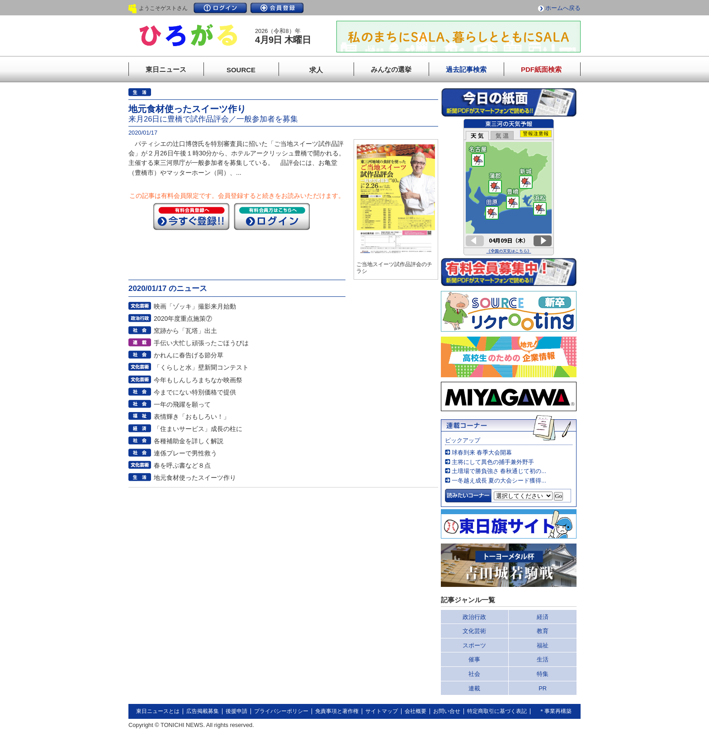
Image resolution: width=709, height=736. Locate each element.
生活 (542, 659)
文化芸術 (474, 631)
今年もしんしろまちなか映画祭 (198, 380)
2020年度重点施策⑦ (183, 318)
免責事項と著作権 (337, 711)
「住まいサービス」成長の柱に (198, 428)
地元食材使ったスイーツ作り (195, 477)
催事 (474, 659)
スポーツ (474, 645)
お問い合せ (446, 711)
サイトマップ (381, 711)
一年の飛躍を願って (182, 404)
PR (543, 688)
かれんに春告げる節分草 (188, 355)
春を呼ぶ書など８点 (182, 465)
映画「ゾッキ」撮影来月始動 (195, 306)
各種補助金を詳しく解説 (188, 441)
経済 (542, 617)
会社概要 (415, 711)
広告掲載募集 (202, 711)
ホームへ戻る (563, 8)
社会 (474, 673)
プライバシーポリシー (281, 711)
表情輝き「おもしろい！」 (192, 416)
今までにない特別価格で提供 (195, 392)
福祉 (542, 645)
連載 (474, 688)
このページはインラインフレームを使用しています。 (508, 187)
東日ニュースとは (158, 711)
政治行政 (474, 617)
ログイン (220, 8)
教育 (542, 631)
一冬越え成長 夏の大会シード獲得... (499, 480)
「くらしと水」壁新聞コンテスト (201, 367)
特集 (542, 673)
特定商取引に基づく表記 (497, 711)
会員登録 (277, 8)
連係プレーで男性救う (185, 453)
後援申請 (236, 711)
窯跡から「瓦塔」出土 (185, 330)
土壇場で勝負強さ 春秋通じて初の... (499, 471)
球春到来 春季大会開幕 (482, 452)
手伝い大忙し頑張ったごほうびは (201, 343)
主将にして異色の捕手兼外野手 (493, 462)
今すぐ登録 (191, 216)
